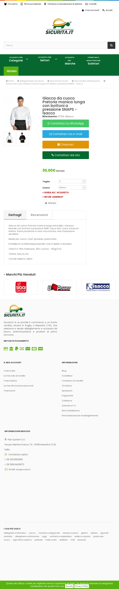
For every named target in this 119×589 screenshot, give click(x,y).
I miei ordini (9, 370)
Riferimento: (49, 116)
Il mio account (90, 10)
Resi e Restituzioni (71, 410)
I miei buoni (9, 390)
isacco (32, 505)
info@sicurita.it (23, 467)
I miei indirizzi (10, 380)
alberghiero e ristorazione (27, 509)
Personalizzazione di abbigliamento (80, 415)
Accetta (69, 586)
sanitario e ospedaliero (61, 509)
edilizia (94, 505)
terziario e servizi (70, 505)
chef (73, 512)
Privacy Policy (81, 586)
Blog (64, 370)
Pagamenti (67, 395)
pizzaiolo (82, 512)
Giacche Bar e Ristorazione (87, 81)
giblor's (84, 505)
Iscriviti (50, 545)
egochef (104, 505)
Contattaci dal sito (65, 155)
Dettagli (15, 215)
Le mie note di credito (14, 375)
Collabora (67, 400)
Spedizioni (67, 390)
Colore (46, 187)
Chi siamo (11, 4)
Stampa (50, 203)
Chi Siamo (67, 385)
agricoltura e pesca (22, 512)
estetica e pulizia (82, 509)
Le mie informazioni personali (18, 385)
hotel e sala (51, 512)
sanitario (8, 509)
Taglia (46, 181)
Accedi (107, 10)
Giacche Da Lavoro (59, 81)
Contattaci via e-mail (65, 134)
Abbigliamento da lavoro (32, 81)
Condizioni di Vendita (72, 380)
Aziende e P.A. (69, 405)
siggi (44, 509)
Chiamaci (65, 144)
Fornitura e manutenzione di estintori (63, 4)
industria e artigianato (49, 505)
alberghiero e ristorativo (15, 505)
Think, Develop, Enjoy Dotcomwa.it (42, 565)
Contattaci (67, 375)
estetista (64, 512)
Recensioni (39, 215)
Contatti (91, 4)
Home (10, 81)
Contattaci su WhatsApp (66, 123)
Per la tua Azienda (31, 4)
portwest (39, 512)
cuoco (7, 512)
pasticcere (98, 509)
